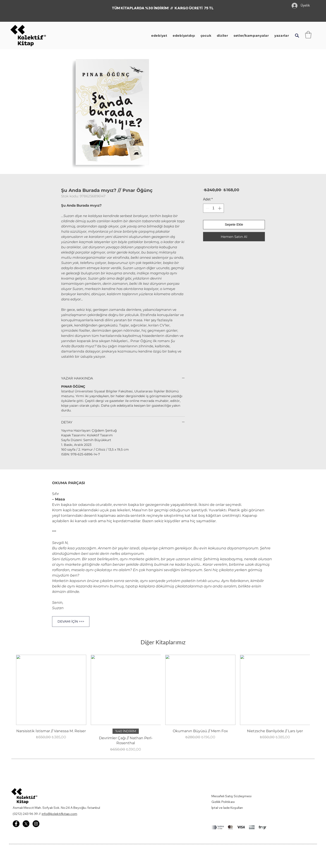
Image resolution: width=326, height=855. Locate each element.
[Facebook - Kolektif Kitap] (16, 823)
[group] (163, 703)
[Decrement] (207, 208)
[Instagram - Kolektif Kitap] (36, 823)
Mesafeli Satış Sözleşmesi (231, 796)
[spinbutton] (213, 208)
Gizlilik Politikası (223, 802)
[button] (297, 35)
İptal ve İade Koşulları (227, 808)
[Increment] (220, 208)
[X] (26, 823)
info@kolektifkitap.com (59, 814)
